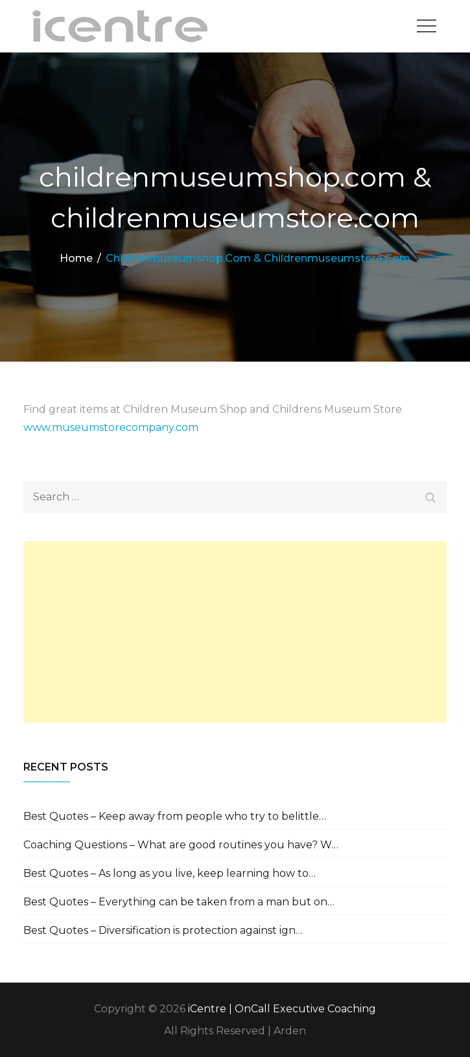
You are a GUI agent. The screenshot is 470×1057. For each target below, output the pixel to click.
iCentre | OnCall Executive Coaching (282, 1009)
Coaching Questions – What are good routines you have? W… (180, 845)
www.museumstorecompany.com (110, 427)
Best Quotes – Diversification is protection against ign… (163, 930)
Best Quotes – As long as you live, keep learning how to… (169, 873)
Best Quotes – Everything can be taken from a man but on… (179, 902)
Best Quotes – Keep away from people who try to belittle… (174, 816)
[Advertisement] (235, 632)
